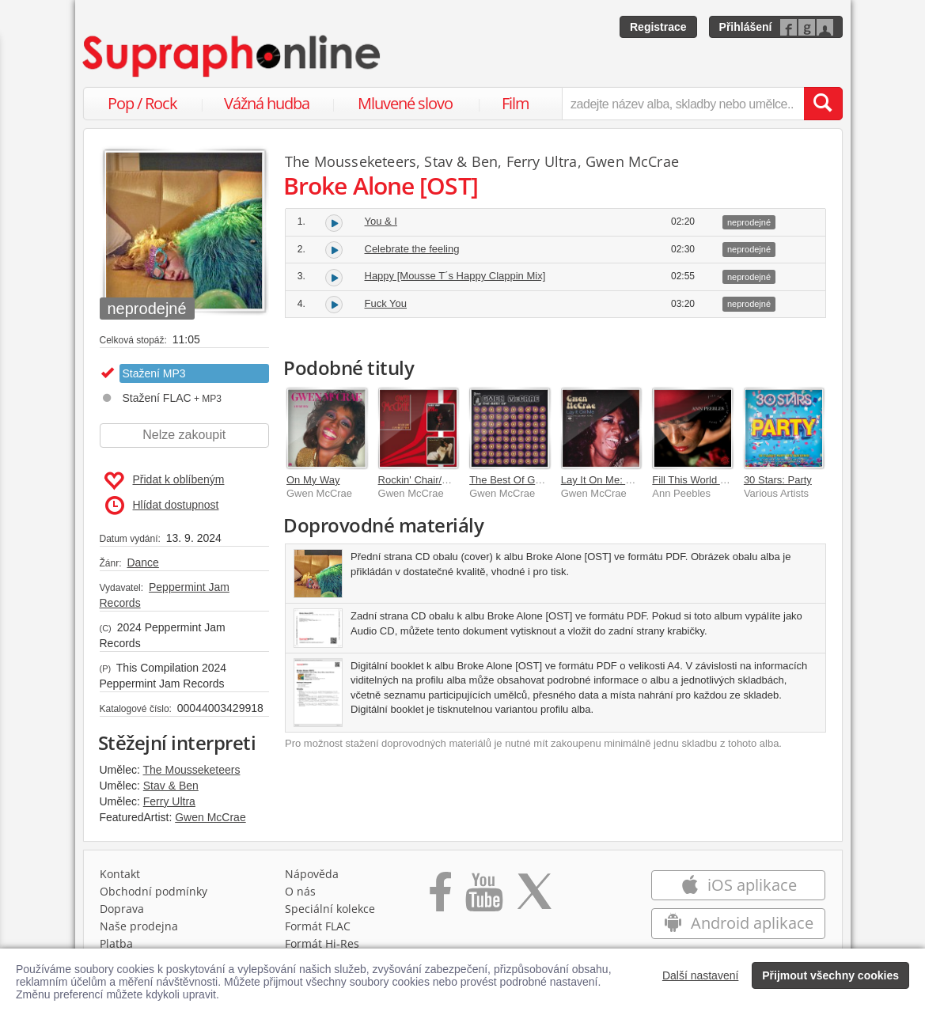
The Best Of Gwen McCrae (531, 480)
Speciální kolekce (330, 908)
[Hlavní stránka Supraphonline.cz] (232, 56)
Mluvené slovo (405, 103)
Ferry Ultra (169, 801)
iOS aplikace (738, 885)
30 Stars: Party (778, 480)
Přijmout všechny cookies (830, 975)
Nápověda (312, 873)
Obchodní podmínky (153, 891)
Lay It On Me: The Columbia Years (639, 480)
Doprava (122, 908)
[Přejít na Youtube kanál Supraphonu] (483, 897)
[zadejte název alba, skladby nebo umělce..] (682, 103)
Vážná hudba (266, 103)
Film (515, 103)
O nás (300, 891)
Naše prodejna (139, 926)
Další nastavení (700, 975)
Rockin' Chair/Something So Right (455, 480)
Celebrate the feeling (412, 249)
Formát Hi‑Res (322, 943)
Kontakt (120, 873)
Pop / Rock (142, 103)
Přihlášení (745, 27)
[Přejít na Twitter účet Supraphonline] (534, 897)
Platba (116, 943)
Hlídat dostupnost (162, 505)
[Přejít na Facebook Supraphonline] (440, 897)
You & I (381, 221)
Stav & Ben (171, 785)
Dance (142, 562)
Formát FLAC (318, 926)
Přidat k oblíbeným (164, 481)
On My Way (312, 480)
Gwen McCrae (210, 817)
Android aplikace (738, 923)
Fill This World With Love (708, 480)
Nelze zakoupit (184, 434)
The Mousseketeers (192, 769)
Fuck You (386, 303)
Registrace (658, 27)
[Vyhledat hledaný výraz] (823, 103)
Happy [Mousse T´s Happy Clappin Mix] (455, 276)
